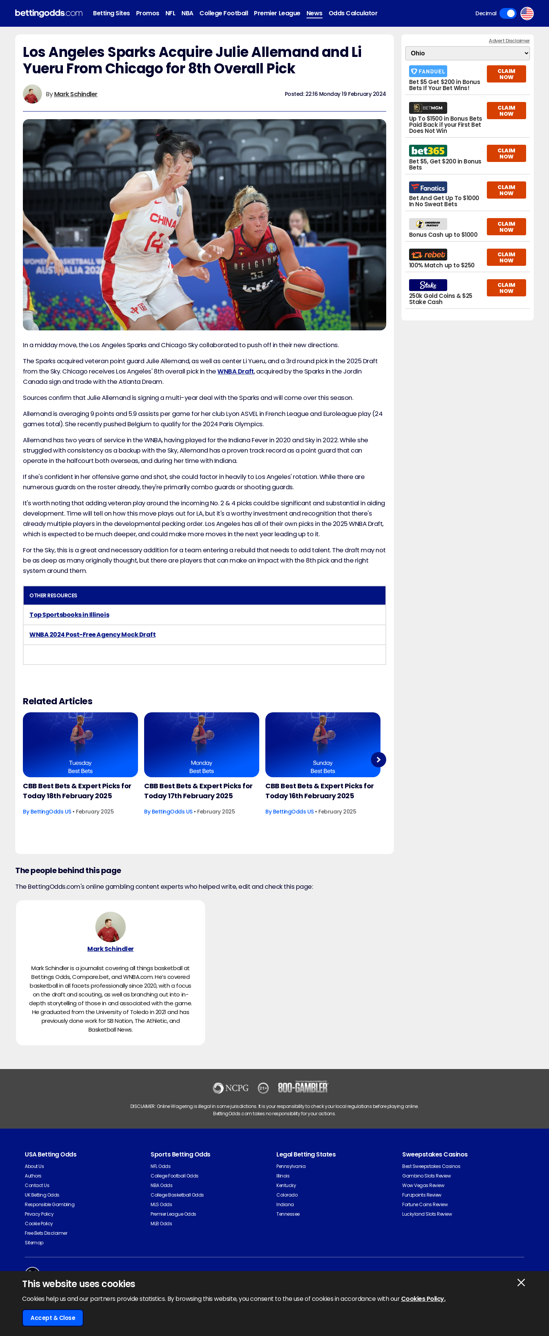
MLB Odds (161, 1223)
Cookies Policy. (423, 1298)
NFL (170, 13)
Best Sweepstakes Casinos (431, 1166)
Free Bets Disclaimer (46, 1233)
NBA (187, 13)
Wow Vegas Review (423, 1185)
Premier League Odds (173, 1214)
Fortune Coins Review (425, 1204)
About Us (34, 1166)
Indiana (285, 1204)
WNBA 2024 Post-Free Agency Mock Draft (92, 634)
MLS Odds (161, 1204)
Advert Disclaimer (509, 40)
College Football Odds (175, 1176)
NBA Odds (161, 1185)
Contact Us (37, 1185)
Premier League (277, 13)
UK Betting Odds (42, 1195)
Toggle (508, 13)
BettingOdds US (50, 811)
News (315, 13)
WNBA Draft (235, 371)
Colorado (286, 1195)
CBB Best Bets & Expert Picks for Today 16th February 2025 (319, 791)
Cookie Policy (39, 1223)
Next (378, 759)
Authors (33, 1176)
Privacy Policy (39, 1214)
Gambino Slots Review (426, 1176)
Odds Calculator (353, 13)
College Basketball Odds (177, 1195)
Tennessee (288, 1214)
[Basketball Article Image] (80, 744)
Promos (147, 13)
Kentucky (286, 1185)
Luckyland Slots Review (427, 1214)
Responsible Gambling (49, 1204)
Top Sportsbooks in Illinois (69, 614)
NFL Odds (160, 1166)
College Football (223, 13)
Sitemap (34, 1242)
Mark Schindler (76, 94)
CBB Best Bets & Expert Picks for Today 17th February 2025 (198, 791)
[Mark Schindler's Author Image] (110, 927)
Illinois (282, 1176)
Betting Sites (111, 13)
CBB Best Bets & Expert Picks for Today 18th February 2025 (77, 791)
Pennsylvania (290, 1166)
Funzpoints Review (421, 1195)
